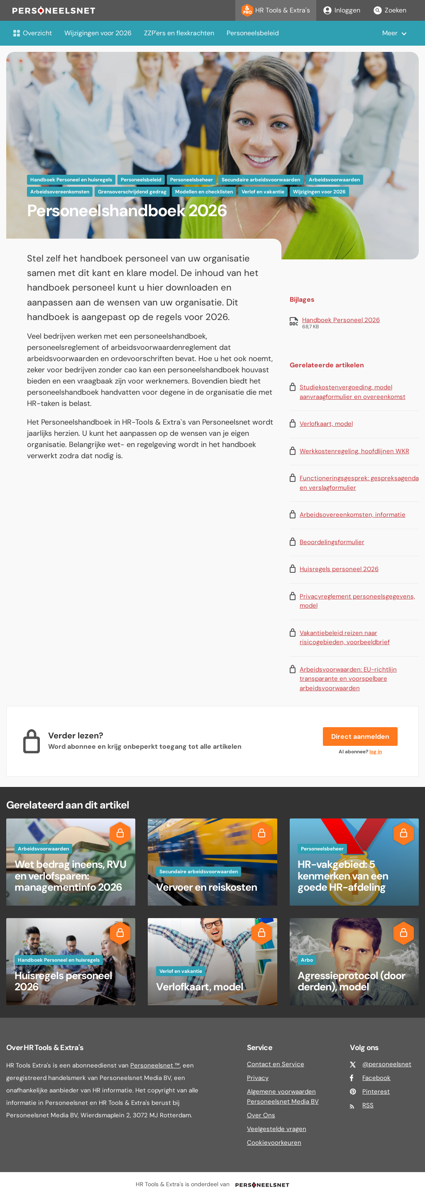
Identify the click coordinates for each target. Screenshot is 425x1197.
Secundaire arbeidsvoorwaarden (261, 179)
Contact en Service (275, 1064)
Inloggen (341, 10)
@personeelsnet (386, 1064)
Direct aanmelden (360, 736)
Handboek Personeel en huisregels (71, 179)
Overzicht (32, 33)
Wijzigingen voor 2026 (98, 33)
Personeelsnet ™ (155, 1065)
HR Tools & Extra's (276, 10)
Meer (390, 33)
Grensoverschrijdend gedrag (132, 191)
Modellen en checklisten (204, 191)
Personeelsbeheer (191, 179)
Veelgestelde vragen (276, 1129)
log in (375, 751)
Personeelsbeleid (253, 33)
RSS (368, 1105)
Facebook (376, 1078)
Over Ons (261, 1115)
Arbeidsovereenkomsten (59, 191)
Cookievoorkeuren (274, 1142)
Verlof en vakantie (263, 191)
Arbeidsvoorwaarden (334, 179)
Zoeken (389, 10)
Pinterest (376, 1091)
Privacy (258, 1078)
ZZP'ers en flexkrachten (179, 33)
